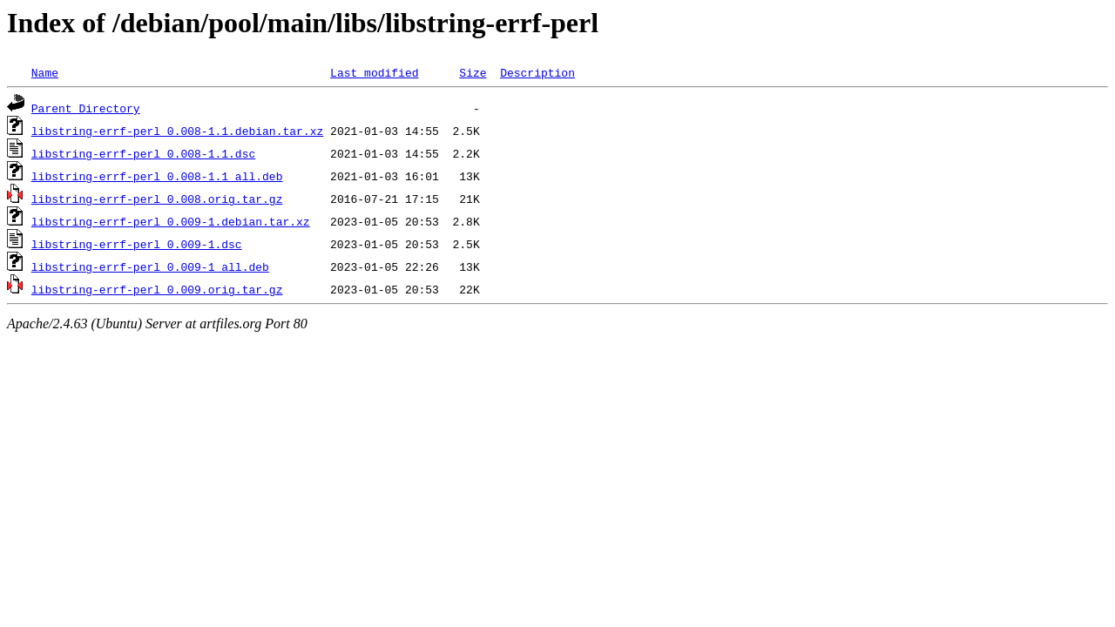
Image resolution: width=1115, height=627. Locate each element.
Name (44, 72)
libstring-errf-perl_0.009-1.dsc (136, 244)
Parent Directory (85, 108)
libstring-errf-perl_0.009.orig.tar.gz (157, 289)
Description (537, 72)
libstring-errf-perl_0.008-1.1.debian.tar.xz (177, 130)
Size (472, 72)
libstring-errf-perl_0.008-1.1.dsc (143, 153)
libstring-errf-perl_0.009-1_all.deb (150, 266)
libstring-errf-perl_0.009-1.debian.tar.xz (170, 221)
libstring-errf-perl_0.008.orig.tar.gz (157, 198)
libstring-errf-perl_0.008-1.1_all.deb (157, 176)
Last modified (374, 72)
